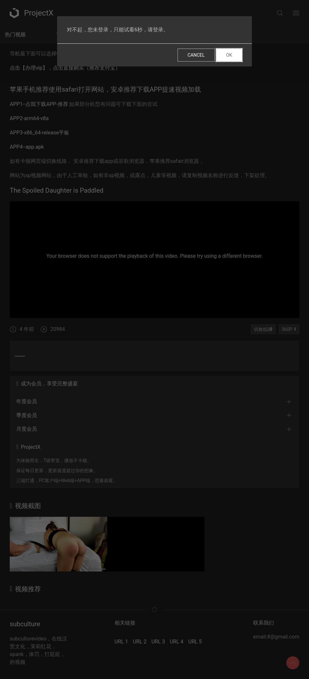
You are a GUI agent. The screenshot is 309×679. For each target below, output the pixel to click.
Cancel (196, 55)
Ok (229, 55)
